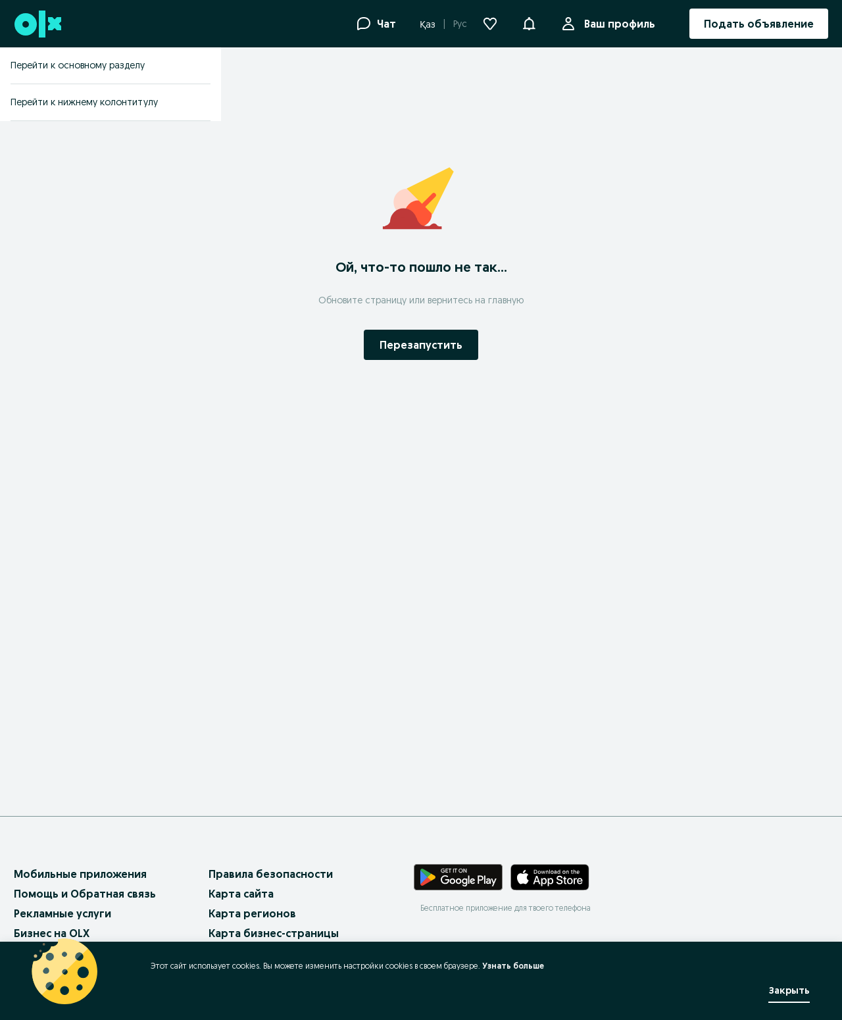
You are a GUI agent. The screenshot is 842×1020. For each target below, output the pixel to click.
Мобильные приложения (80, 873)
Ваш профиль (617, 24)
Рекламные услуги (62, 913)
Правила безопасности (271, 873)
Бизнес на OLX (51, 933)
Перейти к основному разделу (78, 65)
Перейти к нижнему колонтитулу (84, 102)
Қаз (427, 24)
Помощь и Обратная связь (85, 893)
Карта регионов (252, 913)
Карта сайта (241, 893)
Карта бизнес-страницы (274, 933)
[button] (529, 22)
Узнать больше (513, 966)
